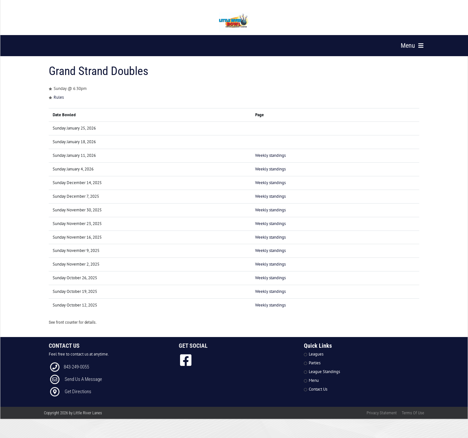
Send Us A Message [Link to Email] (83, 387)
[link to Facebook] (185, 367)
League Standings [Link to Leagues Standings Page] (324, 379)
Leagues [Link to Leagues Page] (316, 362)
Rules (59, 104)
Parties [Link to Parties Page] (314, 370)
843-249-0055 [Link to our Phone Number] (76, 375)
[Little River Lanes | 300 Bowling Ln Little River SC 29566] (234, 22)
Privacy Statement (382, 421)
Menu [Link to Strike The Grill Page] (314, 388)
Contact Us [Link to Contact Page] (318, 396)
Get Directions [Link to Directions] (78, 399)
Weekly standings (270, 163)
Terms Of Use (413, 421)
